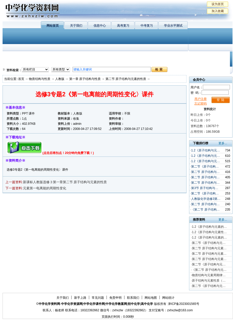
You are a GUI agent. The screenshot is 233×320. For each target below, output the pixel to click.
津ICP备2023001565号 (183, 304)
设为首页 (218, 4)
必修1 (13, 56)
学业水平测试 (173, 25)
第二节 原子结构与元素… (209, 248)
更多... (222, 143)
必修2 (13, 63)
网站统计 (168, 298)
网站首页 (52, 25)
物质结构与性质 (68, 56)
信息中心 (100, 25)
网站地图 (151, 298)
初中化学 (184, 56)
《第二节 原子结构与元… (209, 270)
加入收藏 (218, 11)
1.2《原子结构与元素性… (209, 232)
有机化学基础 (101, 56)
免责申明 (115, 298)
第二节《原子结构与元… (209, 243)
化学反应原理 (69, 63)
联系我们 (133, 298)
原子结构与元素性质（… (209, 280)
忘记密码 (200, 103)
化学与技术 (37, 63)
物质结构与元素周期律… (209, 275)
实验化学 (102, 63)
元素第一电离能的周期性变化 (44, 188)
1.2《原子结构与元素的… (209, 227)
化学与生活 (37, 56)
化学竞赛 (209, 63)
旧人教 (128, 63)
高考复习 (123, 25)
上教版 (128, 56)
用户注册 (200, 99)
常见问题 (98, 298)
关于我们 (76, 25)
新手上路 (80, 298)
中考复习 (147, 25)
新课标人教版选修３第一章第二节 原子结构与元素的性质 (65, 182)
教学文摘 (209, 56)
